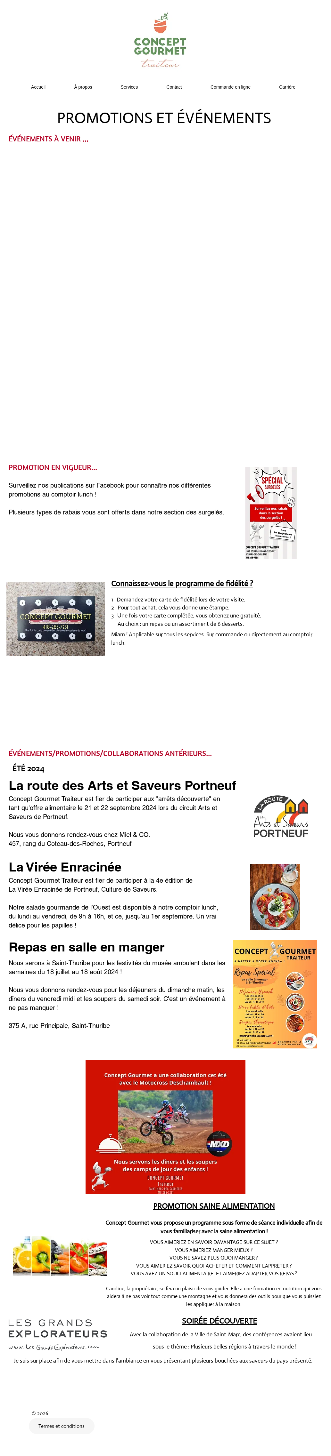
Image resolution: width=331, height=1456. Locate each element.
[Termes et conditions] (62, 1426)
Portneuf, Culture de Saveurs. (115, 889)
